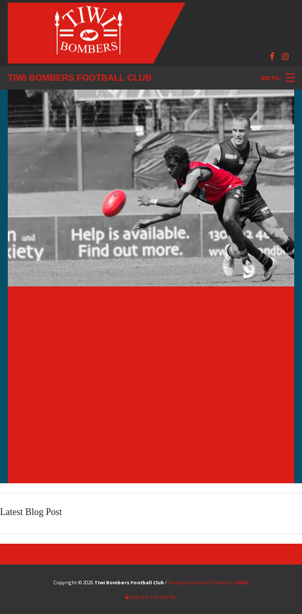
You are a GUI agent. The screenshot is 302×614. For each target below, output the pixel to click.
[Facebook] (272, 56)
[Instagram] (285, 56)
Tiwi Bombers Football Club (80, 78)
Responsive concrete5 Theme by (208, 582)
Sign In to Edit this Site (151, 597)
